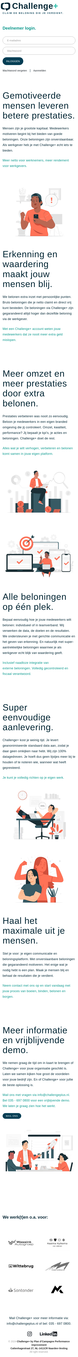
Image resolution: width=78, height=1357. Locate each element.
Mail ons (12, 1116)
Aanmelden (39, 70)
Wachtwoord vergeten (15, 70)
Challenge (35, 6)
